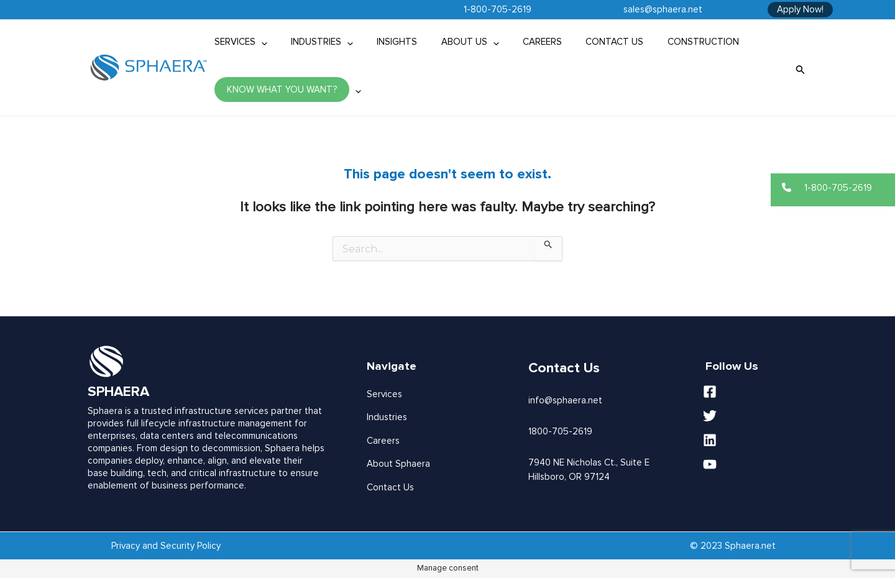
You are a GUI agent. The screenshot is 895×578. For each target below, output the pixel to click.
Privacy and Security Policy (166, 545)
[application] (259, 41)
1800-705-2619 (560, 431)
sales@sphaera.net (662, 9)
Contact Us (390, 487)
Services (384, 394)
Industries (387, 417)
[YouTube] (761, 464)
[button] (833, 187)
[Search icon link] (801, 68)
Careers (383, 440)
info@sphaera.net (565, 400)
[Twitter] (761, 416)
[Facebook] (761, 391)
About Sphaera (398, 463)
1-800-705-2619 (497, 9)
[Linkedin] (761, 440)
